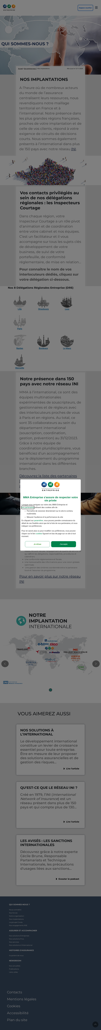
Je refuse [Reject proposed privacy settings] (37, 544)
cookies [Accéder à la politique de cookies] (39, 534)
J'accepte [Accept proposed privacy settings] (63, 544)
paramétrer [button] (38, 520)
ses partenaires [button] (28, 507)
